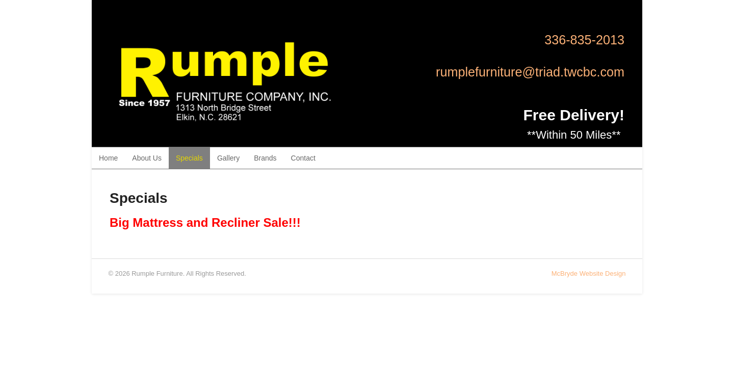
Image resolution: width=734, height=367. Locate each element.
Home (108, 158)
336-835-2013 (584, 40)
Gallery (228, 158)
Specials (189, 158)
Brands (265, 158)
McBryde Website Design (589, 273)
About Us (147, 158)
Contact (303, 158)
